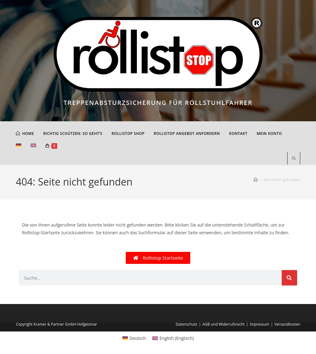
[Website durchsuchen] (293, 158)
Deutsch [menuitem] (137, 338)
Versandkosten (287, 324)
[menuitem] (18, 146)
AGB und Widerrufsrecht (223, 324)
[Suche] (289, 277)
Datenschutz (186, 324)
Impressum (259, 324)
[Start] (256, 179)
